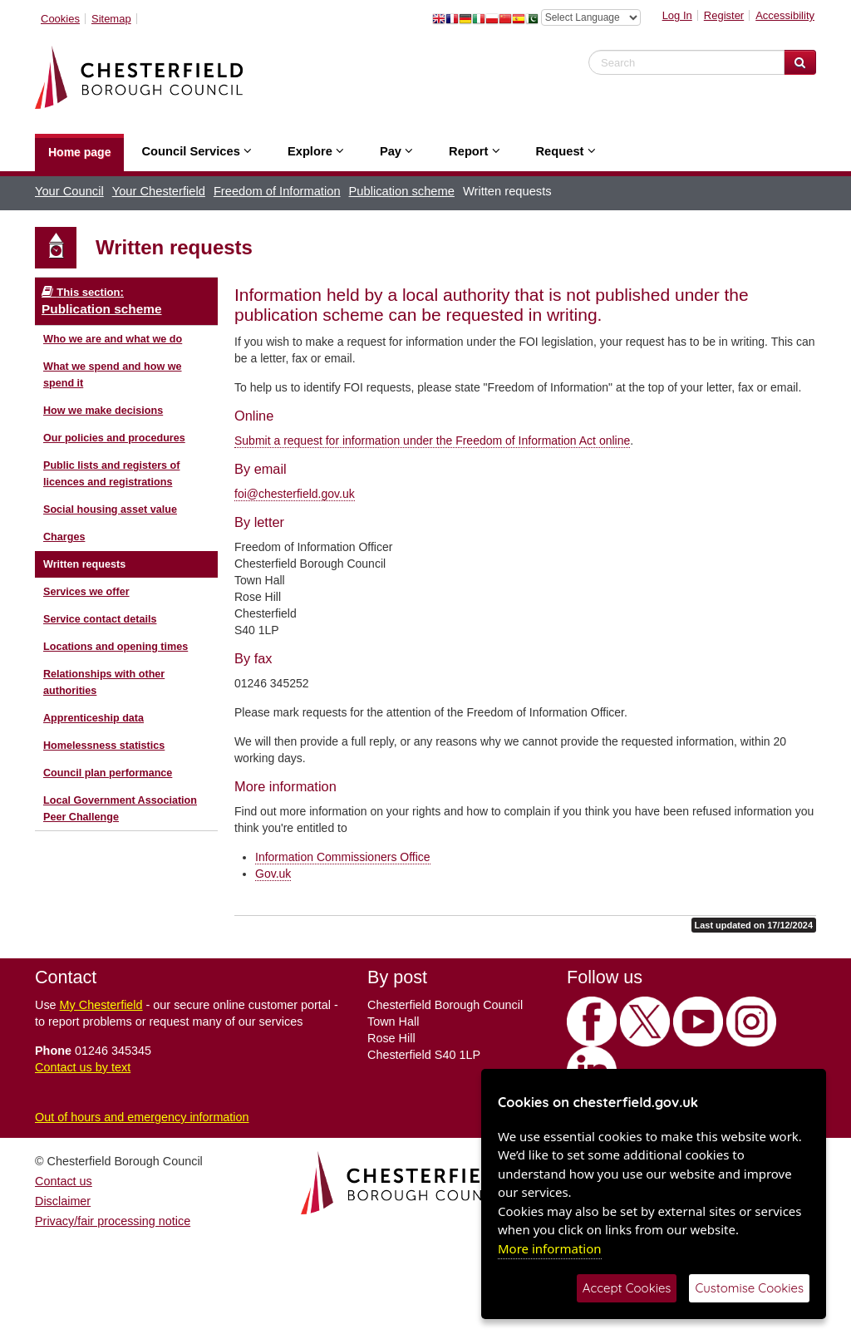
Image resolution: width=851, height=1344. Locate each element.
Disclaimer (63, 1201)
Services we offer (86, 592)
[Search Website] (800, 62)
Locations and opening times (115, 646)
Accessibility (784, 15)
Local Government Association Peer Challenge (120, 809)
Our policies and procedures (114, 438)
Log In (677, 15)
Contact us (63, 1181)
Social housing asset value (110, 509)
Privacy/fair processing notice (112, 1221)
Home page (79, 152)
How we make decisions (103, 410)
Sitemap (111, 18)
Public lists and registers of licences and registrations (111, 474)
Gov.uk (273, 873)
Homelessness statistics (104, 745)
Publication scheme (402, 191)
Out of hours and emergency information (142, 1117)
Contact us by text (82, 1067)
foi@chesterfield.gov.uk (294, 493)
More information (550, 1248)
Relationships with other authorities (104, 682)
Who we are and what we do (112, 339)
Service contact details (100, 619)
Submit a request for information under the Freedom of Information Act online (432, 440)
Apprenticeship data (93, 718)
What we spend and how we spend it (112, 375)
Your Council (69, 191)
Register (724, 15)
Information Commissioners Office (342, 857)
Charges (64, 537)
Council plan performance (107, 773)
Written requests (84, 564)
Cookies (60, 18)
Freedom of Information (277, 191)
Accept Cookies (627, 1288)
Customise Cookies (749, 1288)
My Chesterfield (101, 1005)
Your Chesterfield (158, 191)
